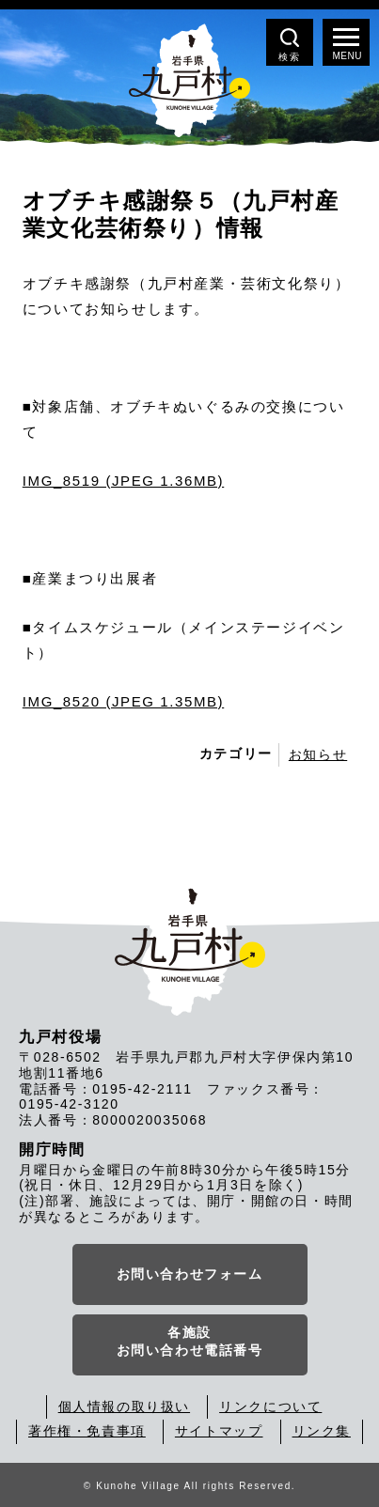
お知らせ (318, 754)
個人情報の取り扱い (124, 1406)
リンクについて (270, 1406)
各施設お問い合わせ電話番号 (190, 1342)
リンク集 (321, 1430)
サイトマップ (219, 1430)
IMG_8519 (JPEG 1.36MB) (123, 481)
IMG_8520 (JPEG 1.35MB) (123, 701)
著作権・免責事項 (87, 1430)
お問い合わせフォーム (190, 1274)
